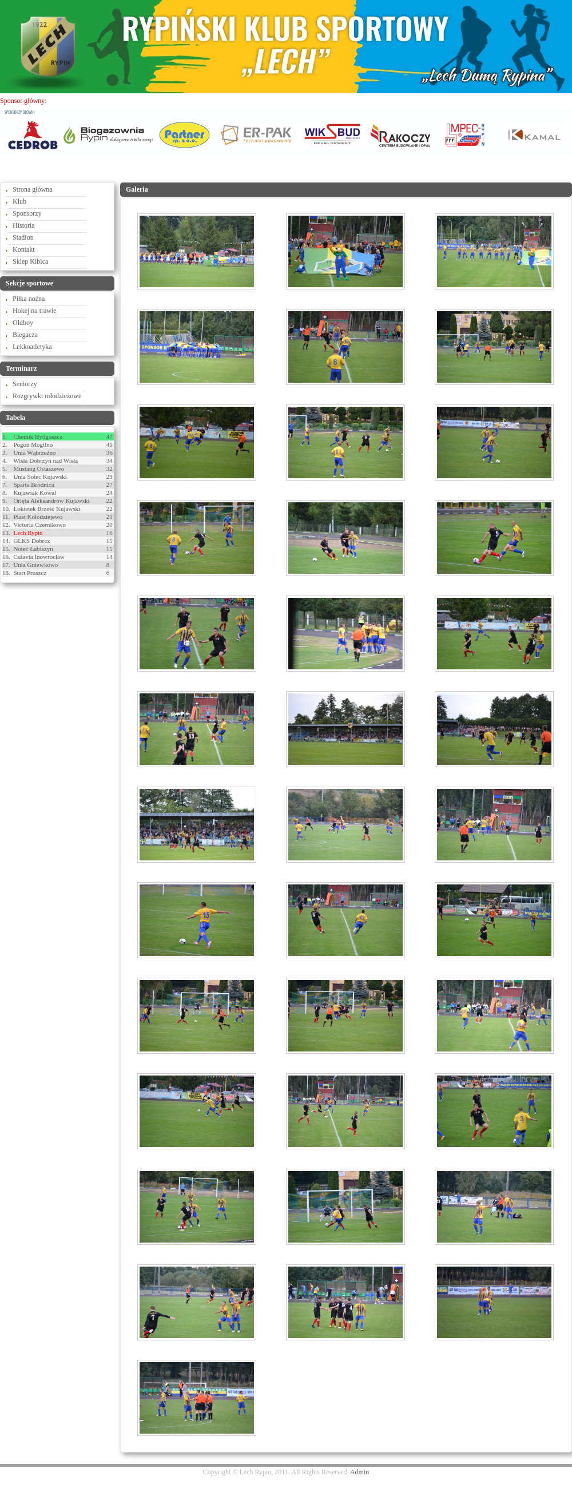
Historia (24, 225)
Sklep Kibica (30, 261)
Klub (19, 201)
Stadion (23, 237)
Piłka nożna (29, 299)
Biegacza (25, 335)
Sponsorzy (27, 213)
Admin (359, 1472)
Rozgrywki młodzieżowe (47, 396)
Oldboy (23, 323)
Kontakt (24, 249)
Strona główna (33, 189)
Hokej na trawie (35, 311)
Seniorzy (25, 384)
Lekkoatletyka (32, 347)
